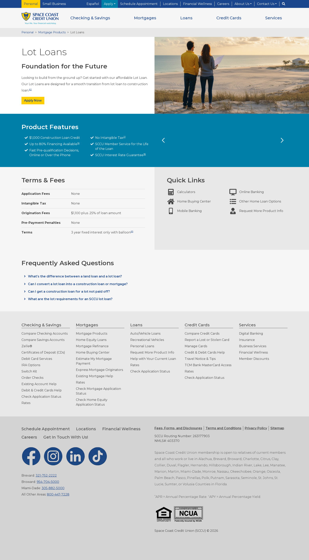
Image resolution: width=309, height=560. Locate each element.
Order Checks (32, 378)
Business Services (252, 346)
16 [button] (78, 143)
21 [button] (124, 136)
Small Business (54, 4)
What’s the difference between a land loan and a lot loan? (74, 276)
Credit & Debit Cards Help (205, 352)
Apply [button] (109, 4)
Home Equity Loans (91, 340)
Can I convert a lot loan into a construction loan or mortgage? (77, 284)
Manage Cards (196, 346)
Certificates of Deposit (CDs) (43, 352)
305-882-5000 (53, 488)
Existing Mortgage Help (94, 376)
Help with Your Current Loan (153, 359)
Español (93, 4)
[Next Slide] (282, 140)
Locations (170, 4)
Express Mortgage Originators (99, 370)
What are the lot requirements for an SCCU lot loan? (70, 299)
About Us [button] (242, 4)
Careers (223, 4)
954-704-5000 (48, 482)
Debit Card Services (36, 359)
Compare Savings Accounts (42, 340)
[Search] (284, 4)
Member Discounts (254, 359)
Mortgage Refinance (92, 346)
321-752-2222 (46, 475)
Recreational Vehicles (147, 340)
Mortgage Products (52, 32)
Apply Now (33, 100)
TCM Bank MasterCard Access (208, 365)
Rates (25, 403)
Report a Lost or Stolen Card (207, 340)
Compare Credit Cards (202, 333)
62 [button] (30, 89)
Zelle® (26, 346)
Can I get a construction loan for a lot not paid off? (68, 291)
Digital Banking (251, 333)
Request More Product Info (152, 352)
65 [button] (132, 231)
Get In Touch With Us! (65, 437)
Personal (31, 4)
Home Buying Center (93, 352)
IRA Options (30, 365)
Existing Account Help (39, 384)
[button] (90, 18)
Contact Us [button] (266, 4)
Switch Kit (29, 371)
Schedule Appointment (139, 4)
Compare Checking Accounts (44, 333)
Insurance (247, 340)
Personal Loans (142, 346)
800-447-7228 (58, 494)
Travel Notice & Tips (200, 359)
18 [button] (144, 154)
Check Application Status (41, 397)
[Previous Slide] (163, 140)
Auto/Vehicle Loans (145, 333)
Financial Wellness (197, 4)
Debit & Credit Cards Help (41, 390)
